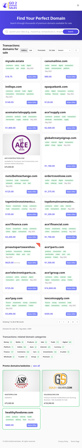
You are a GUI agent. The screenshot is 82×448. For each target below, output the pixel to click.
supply (18, 119)
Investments (50, 352)
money (25, 206)
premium (48, 257)
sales (62, 206)
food (24, 420)
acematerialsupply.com (20, 112)
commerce (9, 65)
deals (47, 183)
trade (23, 65)
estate (23, 68)
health (29, 417)
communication (56, 68)
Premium (48, 357)
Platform (9, 347)
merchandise (10, 119)
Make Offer (32, 77)
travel (60, 183)
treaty (53, 145)
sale (17, 68)
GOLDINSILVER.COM (51, 394)
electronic (25, 280)
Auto (33, 347)
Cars (36, 352)
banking (48, 94)
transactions (10, 68)
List (30, 50)
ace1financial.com (57, 224)
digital (29, 65)
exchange (18, 183)
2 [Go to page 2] (68, 322)
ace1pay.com (14, 298)
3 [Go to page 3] (72, 322)
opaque (62, 94)
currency (70, 91)
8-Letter (65, 352)
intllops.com (13, 86)
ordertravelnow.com (58, 176)
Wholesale (9, 357)
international (20, 94)
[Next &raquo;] (77, 322)
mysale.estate (14, 61)
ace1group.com (55, 272)
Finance (9, 352)
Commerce (23, 352)
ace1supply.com (55, 112)
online (17, 65)
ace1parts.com (54, 247)
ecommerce (9, 420)
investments (17, 206)
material (25, 119)
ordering (53, 183)
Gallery (24, 50)
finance (8, 206)
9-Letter (23, 357)
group (64, 280)
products (18, 117)
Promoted (41, 50)
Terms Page (75, 441)
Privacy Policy (63, 441)
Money (8, 342)
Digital (67, 342)
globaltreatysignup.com (60, 138)
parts (17, 280)
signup (59, 145)
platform (66, 68)
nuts (24, 183)
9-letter (55, 257)
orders (58, 254)
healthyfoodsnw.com (19, 412)
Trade (55, 342)
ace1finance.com (16, 224)
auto (23, 254)
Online (22, 347)
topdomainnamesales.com (62, 201)
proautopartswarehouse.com (24, 247)
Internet (45, 347)
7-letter (31, 305)
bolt (29, 183)
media (47, 68)
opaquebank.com (56, 86)
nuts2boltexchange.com (21, 176)
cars (28, 254)
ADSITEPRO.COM (11, 394)
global (47, 145)
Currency (59, 347)
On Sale (52, 50)
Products (32, 342)
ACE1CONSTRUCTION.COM (14, 158)
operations (30, 94)
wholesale (48, 119)
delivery (18, 420)
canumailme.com (56, 61)
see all (36, 365)
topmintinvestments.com (22, 201)
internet (54, 65)
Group (35, 357)
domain (63, 209)
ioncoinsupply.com (57, 298)
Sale (44, 342)
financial (55, 94)
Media (20, 342)
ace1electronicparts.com (21, 272)
